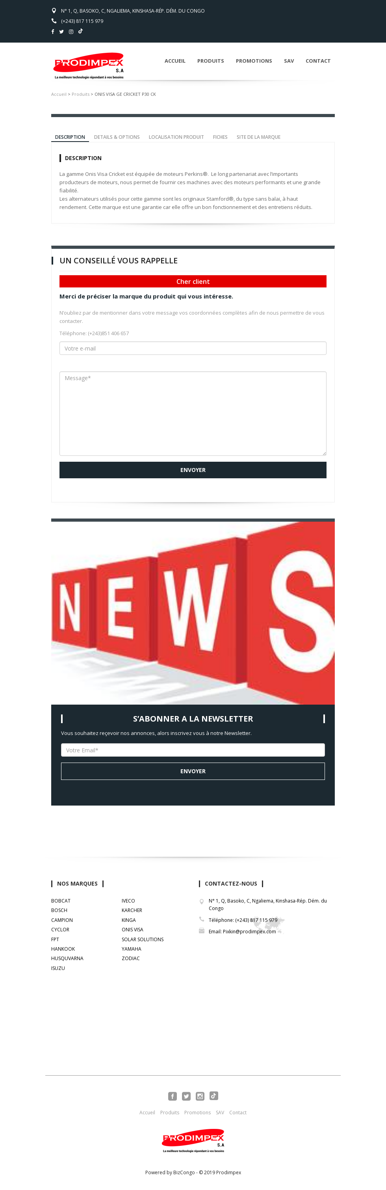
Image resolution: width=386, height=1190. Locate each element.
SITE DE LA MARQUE (258, 137)
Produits (210, 60)
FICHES (220, 137)
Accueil (175, 60)
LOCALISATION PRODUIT (176, 137)
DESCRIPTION (70, 137)
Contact (318, 60)
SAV (289, 60)
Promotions (254, 60)
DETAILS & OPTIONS (117, 137)
